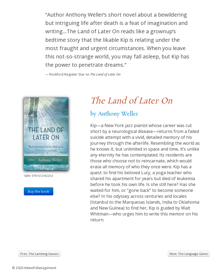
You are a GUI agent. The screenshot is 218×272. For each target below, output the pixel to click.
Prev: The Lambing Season (39, 254)
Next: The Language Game (189, 254)
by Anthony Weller (114, 114)
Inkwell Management (40, 268)
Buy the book (38, 191)
